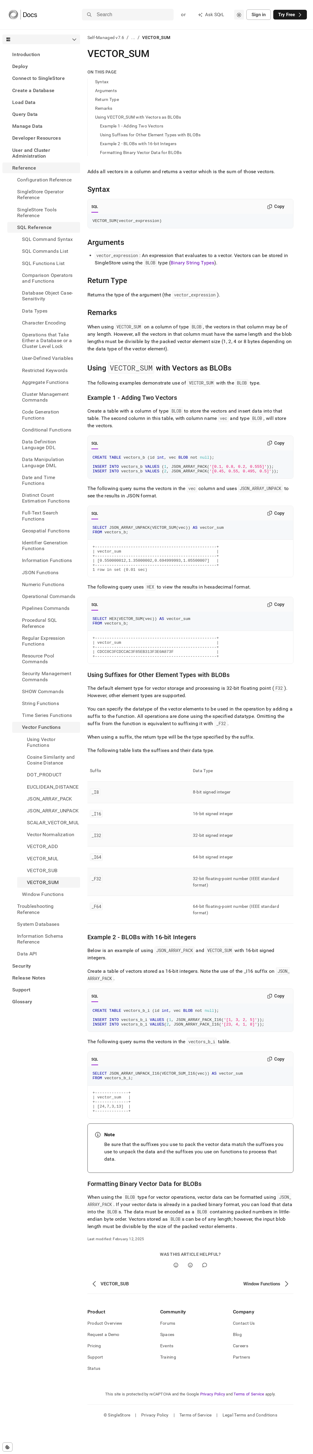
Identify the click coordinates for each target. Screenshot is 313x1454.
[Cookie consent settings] (7, 1447)
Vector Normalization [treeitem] (50, 834)
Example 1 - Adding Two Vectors (131, 126)
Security (21, 966)
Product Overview (104, 1351)
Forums (167, 1351)
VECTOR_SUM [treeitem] (43, 882)
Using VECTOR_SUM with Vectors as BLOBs (138, 117)
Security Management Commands (46, 676)
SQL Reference (34, 227)
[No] (190, 1293)
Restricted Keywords (45, 370)
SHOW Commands (43, 691)
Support (21, 990)
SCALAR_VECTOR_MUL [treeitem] (53, 822)
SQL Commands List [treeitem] (45, 251)
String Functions (40, 703)
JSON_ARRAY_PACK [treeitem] (49, 799)
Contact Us (244, 1351)
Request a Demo (103, 1362)
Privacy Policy (212, 1422)
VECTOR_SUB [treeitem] (42, 870)
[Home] (23, 15)
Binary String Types (192, 264)
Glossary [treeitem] (22, 1002)
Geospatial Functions (46, 531)
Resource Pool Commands (38, 658)
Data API (27, 954)
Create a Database (33, 90)
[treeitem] (41, 54)
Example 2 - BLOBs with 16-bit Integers (138, 143)
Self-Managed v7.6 (105, 37)
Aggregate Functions (45, 382)
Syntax (102, 81)
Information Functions (47, 560)
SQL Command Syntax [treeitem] (47, 239)
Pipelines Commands (46, 608)
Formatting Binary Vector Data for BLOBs (141, 152)
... (133, 37)
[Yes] (176, 1293)
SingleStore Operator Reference (40, 194)
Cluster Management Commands (45, 397)
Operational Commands (48, 596)
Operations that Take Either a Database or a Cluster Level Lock (47, 340)
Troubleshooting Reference (35, 909)
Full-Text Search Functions (40, 515)
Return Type (107, 99)
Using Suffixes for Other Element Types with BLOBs (150, 134)
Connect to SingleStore (38, 78)
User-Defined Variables (47, 358)
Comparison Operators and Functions (47, 278)
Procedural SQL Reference (39, 623)
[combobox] (239, 15)
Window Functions (43, 894)
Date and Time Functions (38, 480)
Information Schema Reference (40, 939)
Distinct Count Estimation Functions (46, 498)
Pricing (94, 1374)
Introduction (26, 54)
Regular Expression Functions (43, 641)
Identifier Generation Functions (45, 545)
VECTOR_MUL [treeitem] (42, 858)
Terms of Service (249, 1422)
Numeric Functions (43, 584)
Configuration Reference (44, 180)
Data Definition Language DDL (39, 444)
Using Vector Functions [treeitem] (41, 742)
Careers (240, 1374)
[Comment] (204, 1293)
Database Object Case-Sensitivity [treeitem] (47, 296)
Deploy (20, 66)
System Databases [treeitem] (38, 924)
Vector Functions (41, 727)
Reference (24, 168)
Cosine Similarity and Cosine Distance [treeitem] (51, 760)
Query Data (25, 114)
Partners (241, 1385)
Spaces (167, 1362)
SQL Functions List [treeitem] (43, 263)
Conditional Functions (47, 430)
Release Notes (28, 978)
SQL (94, 207)
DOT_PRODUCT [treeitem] (44, 775)
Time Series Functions (47, 715)
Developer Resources (36, 138)
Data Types (34, 311)
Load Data (23, 102)
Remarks (103, 108)
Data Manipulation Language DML (43, 462)
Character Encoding (44, 323)
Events (167, 1374)
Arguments (106, 90)
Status (94, 1396)
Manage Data (27, 126)
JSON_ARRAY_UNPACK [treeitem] (53, 811)
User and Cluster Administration (31, 153)
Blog (237, 1362)
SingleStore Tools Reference (37, 212)
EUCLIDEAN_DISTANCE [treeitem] (53, 787)
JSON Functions (40, 572)
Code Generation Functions (40, 415)
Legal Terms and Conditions (250, 1443)
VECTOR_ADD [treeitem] (42, 846)
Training (168, 1385)
